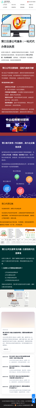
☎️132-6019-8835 (31, 1)
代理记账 (22, 4)
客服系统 (14, 7)
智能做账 (22, 7)
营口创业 (31, 7)
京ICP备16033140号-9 (8, 405)
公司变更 (5, 7)
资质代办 (31, 4)
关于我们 (18, 401)
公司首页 (5, 4)
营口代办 (14, 4)
